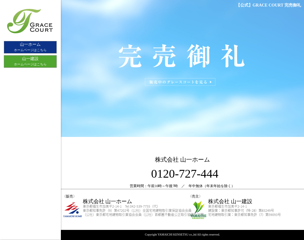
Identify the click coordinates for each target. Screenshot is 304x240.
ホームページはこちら (30, 46)
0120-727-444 (184, 173)
